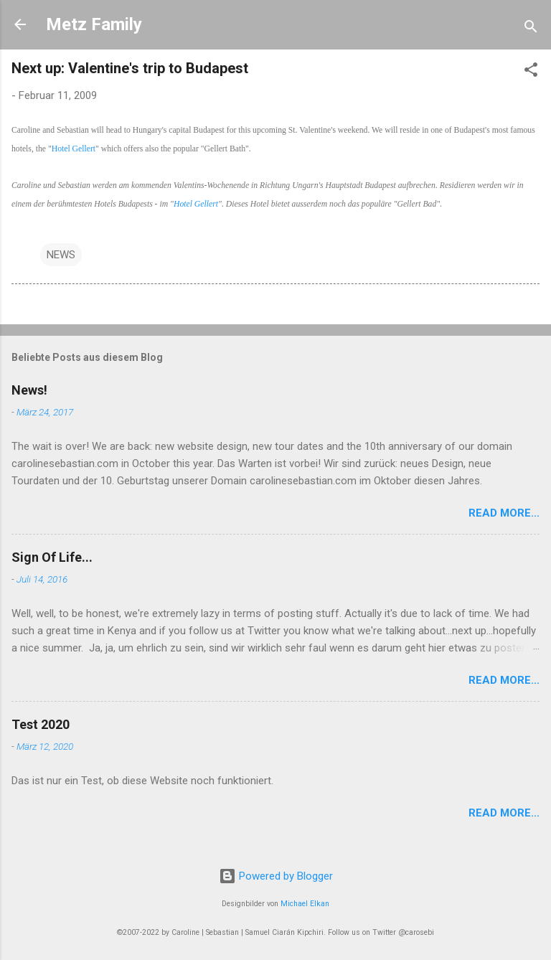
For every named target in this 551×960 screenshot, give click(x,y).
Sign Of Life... (52, 557)
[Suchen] (531, 29)
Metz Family (94, 24)
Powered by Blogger (276, 876)
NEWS (61, 254)
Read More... (504, 513)
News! (29, 389)
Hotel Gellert (73, 149)
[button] (531, 72)
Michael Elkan (305, 903)
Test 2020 (40, 724)
